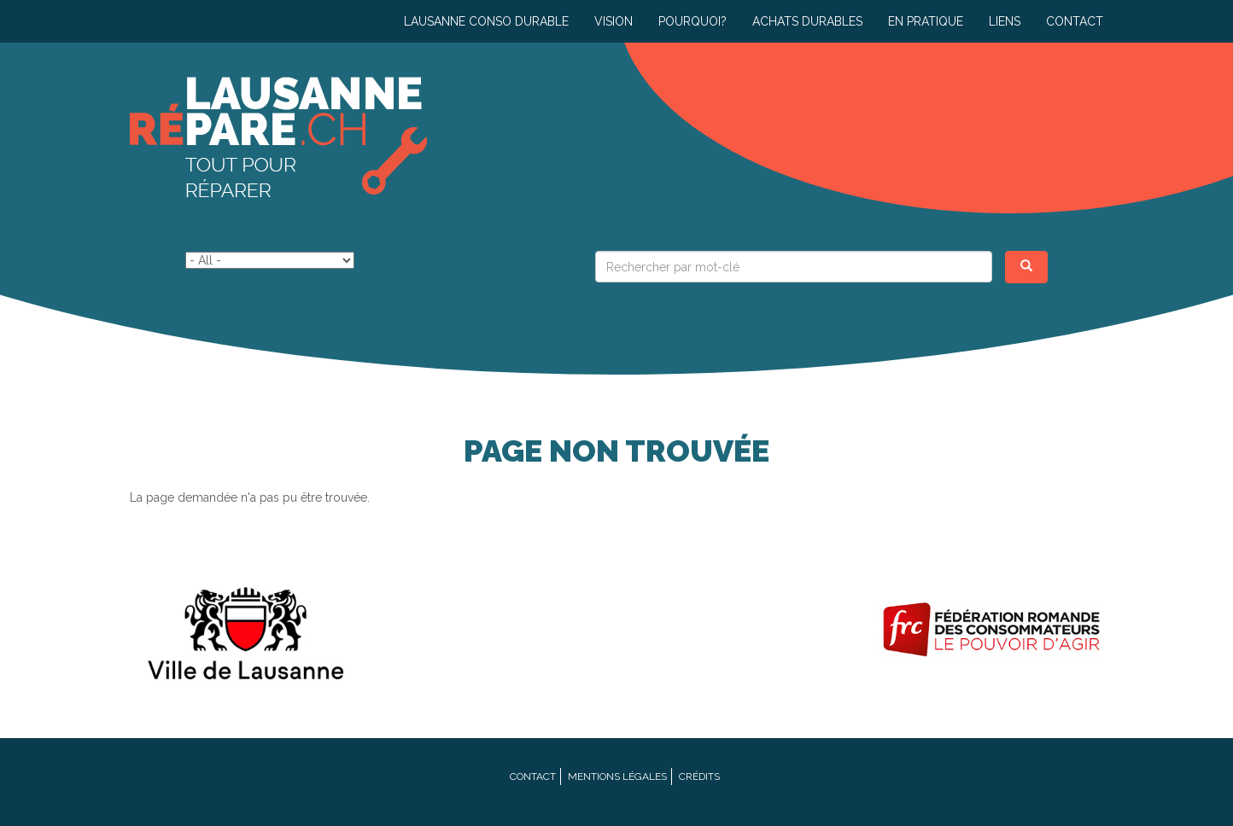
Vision (613, 21)
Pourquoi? (692, 21)
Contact (1074, 21)
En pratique (925, 21)
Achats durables (807, 21)
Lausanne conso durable (486, 21)
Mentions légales (617, 776)
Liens (1004, 21)
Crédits (699, 776)
